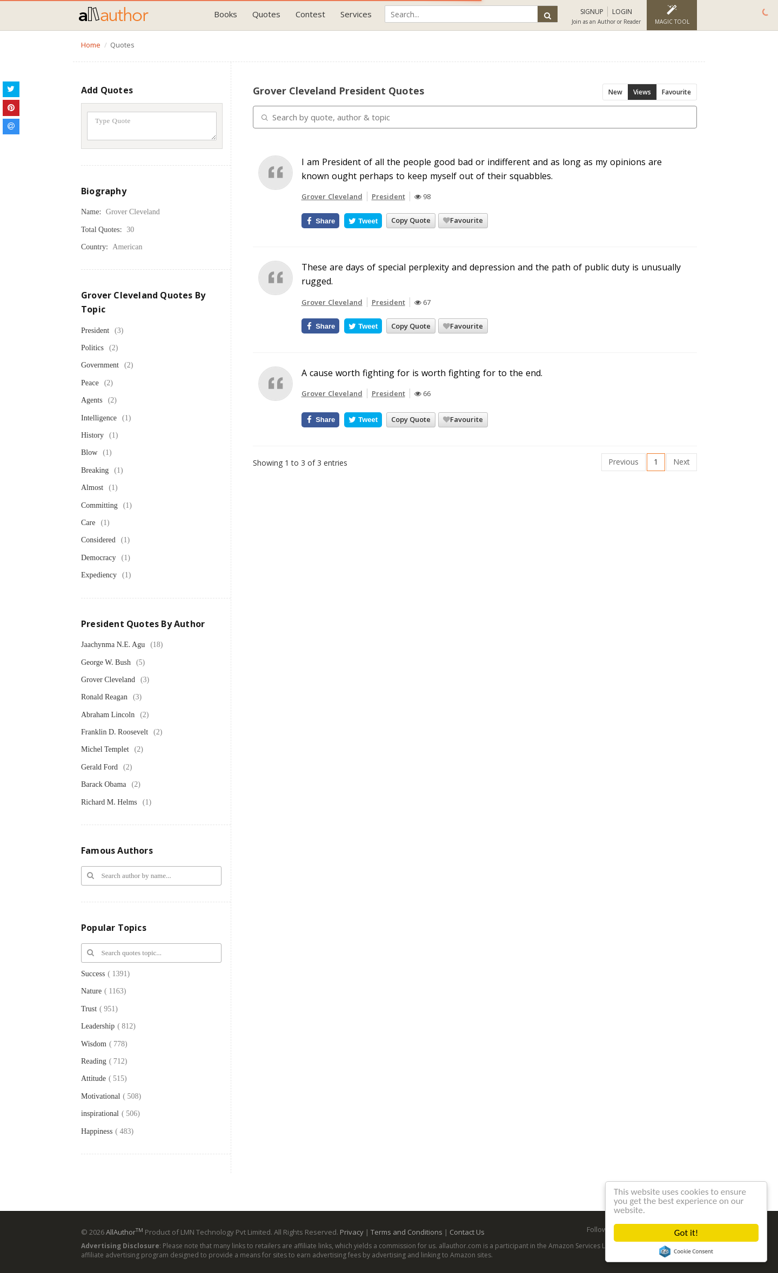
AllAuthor (124, 1232)
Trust (89, 1009)
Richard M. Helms (109, 802)
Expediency (99, 575)
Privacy (352, 1232)
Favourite (676, 92)
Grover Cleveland (108, 680)
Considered (98, 540)
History (92, 435)
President (95, 330)
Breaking (95, 470)
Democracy (98, 558)
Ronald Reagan (104, 697)
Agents (92, 400)
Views (642, 92)
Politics (92, 348)
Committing (99, 505)
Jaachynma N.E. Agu (113, 645)
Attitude (93, 1078)
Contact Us (467, 1232)
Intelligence (99, 418)
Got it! (686, 1232)
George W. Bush (106, 662)
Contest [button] (310, 14)
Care (88, 523)
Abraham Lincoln (108, 715)
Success (93, 974)
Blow (89, 452)
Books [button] (225, 14)
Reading (93, 1061)
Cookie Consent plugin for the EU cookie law (686, 1251)
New (615, 92)
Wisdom (93, 1044)
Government (100, 365)
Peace (90, 383)
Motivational (100, 1096)
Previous (623, 462)
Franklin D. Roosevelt (114, 732)
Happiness (96, 1131)
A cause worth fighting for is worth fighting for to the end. (421, 373)
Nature (91, 991)
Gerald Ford (99, 767)
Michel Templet (105, 749)
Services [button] (356, 14)
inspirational (100, 1113)
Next (681, 462)
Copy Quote (411, 220)
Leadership (98, 1026)
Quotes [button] (266, 14)
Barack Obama (103, 784)
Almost (92, 488)
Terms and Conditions (406, 1232)
